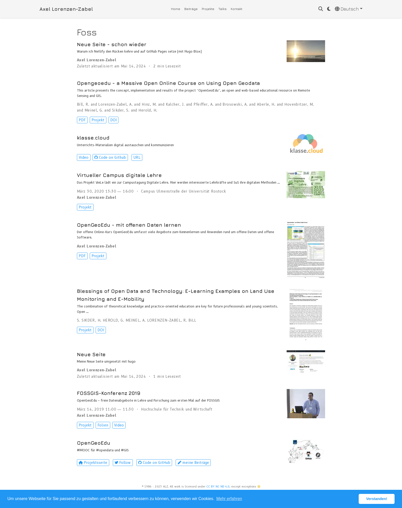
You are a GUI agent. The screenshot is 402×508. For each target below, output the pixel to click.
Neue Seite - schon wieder (111, 44)
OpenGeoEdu (93, 443)
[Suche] (320, 9)
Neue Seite (91, 354)
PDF (82, 120)
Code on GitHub (154, 462)
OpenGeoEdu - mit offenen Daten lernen (129, 225)
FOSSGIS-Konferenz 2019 (108, 393)
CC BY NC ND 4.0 (217, 486)
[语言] (349, 9)
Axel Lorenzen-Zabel (66, 9)
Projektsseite (93, 462)
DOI (113, 120)
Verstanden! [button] (376, 499)
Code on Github (110, 157)
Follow (123, 462)
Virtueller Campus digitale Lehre (119, 175)
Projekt (98, 120)
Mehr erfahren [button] (229, 498)
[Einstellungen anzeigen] (329, 9)
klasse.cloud (93, 138)
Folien (102, 425)
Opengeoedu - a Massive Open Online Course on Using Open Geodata (168, 83)
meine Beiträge (193, 462)
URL (136, 157)
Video (83, 157)
